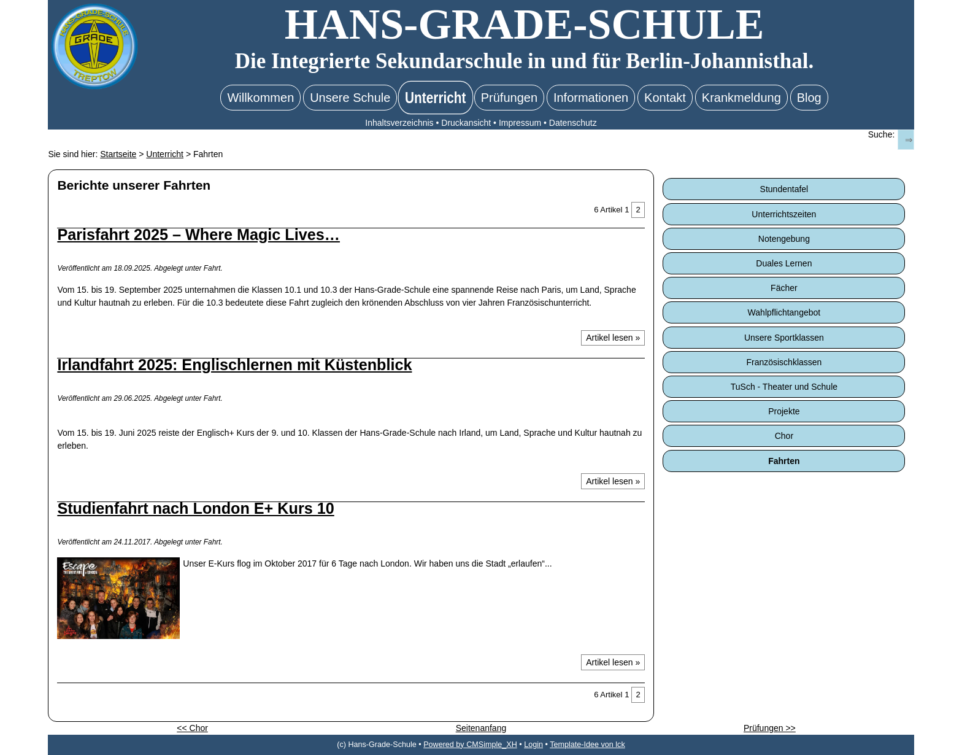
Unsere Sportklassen (784, 338)
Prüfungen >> (770, 728)
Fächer (784, 288)
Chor (784, 436)
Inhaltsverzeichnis (399, 123)
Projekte (783, 411)
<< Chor (192, 728)
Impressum (520, 123)
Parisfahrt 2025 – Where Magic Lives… (198, 234)
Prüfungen (509, 97)
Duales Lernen (784, 263)
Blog (809, 97)
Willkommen (260, 97)
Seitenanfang (481, 728)
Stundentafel (784, 189)
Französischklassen (784, 362)
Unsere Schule (350, 97)
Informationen (590, 97)
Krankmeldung (741, 97)
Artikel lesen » (613, 338)
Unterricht (435, 97)
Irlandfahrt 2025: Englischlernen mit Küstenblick (234, 364)
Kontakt (665, 97)
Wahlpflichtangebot (784, 312)
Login (533, 744)
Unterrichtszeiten (784, 214)
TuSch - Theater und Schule (784, 387)
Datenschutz (573, 123)
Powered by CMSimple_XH (470, 744)
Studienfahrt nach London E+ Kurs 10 (195, 508)
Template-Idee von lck (587, 744)
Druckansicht (466, 123)
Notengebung (784, 239)
